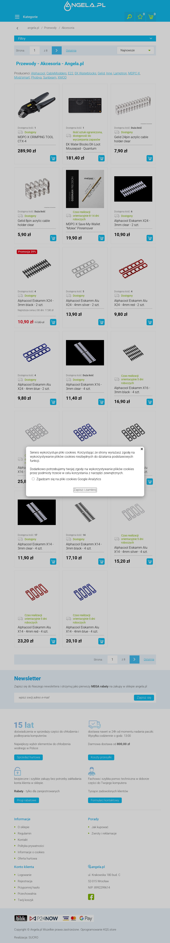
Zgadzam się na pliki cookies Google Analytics (68, 479)
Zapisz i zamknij (85, 490)
